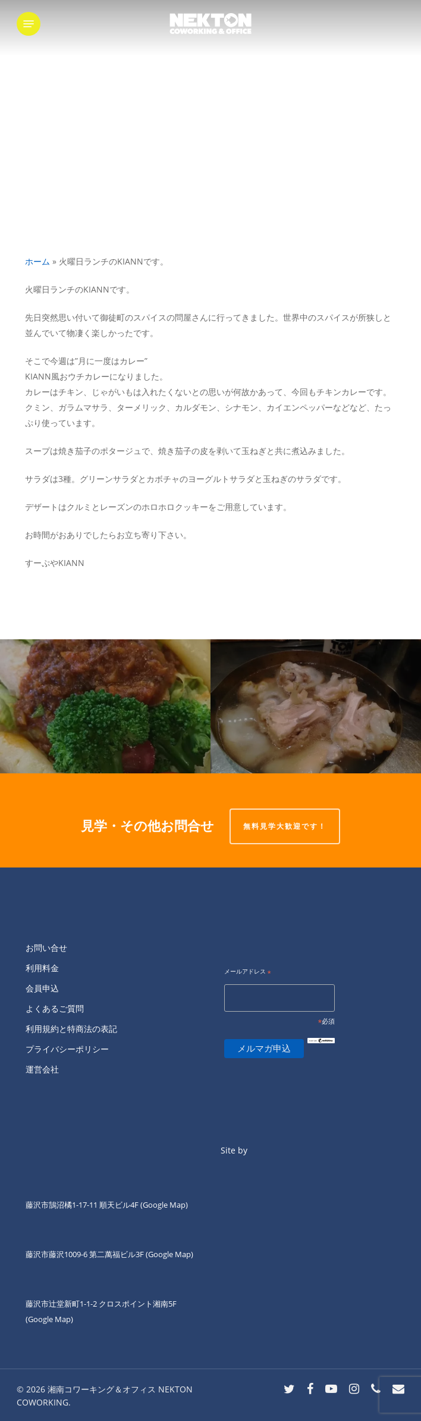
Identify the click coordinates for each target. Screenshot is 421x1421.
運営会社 (42, 1069)
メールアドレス (247, 972)
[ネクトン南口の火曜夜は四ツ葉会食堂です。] (105, 706)
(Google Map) (169, 1254)
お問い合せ (46, 947)
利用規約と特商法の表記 (71, 1028)
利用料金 (42, 968)
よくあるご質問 (55, 1008)
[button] (28, 24)
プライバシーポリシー (67, 1049)
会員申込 (42, 988)
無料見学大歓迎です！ (284, 826)
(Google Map (163, 1204)
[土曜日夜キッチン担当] (316, 706)
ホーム (37, 261)
